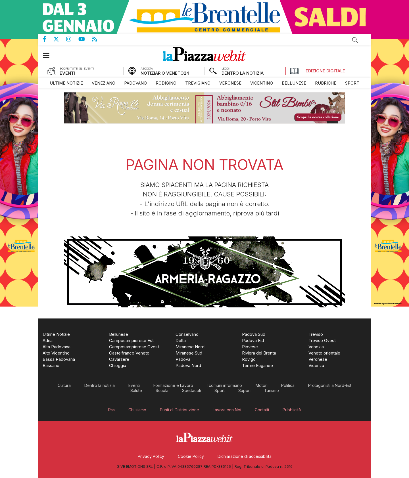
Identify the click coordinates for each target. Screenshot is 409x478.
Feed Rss (98, 39)
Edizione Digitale (317, 71)
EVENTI (67, 73)
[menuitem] (66, 83)
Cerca (355, 40)
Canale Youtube (85, 39)
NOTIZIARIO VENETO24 (165, 73)
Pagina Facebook (48, 39)
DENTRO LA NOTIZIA (243, 73)
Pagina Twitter (59, 39)
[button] (49, 55)
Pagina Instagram (72, 39)
